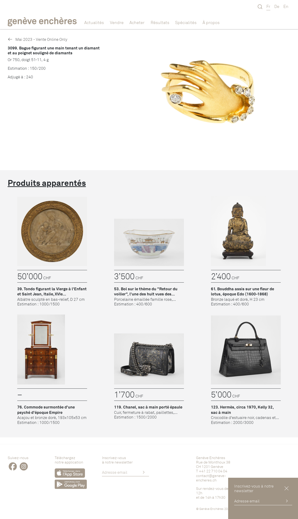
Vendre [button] (117, 22)
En (285, 6)
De (276, 6)
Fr (268, 6)
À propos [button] (211, 22)
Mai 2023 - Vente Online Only (37, 39)
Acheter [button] (137, 22)
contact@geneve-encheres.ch (211, 477)
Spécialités (185, 22)
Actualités (94, 22)
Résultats (160, 22)
